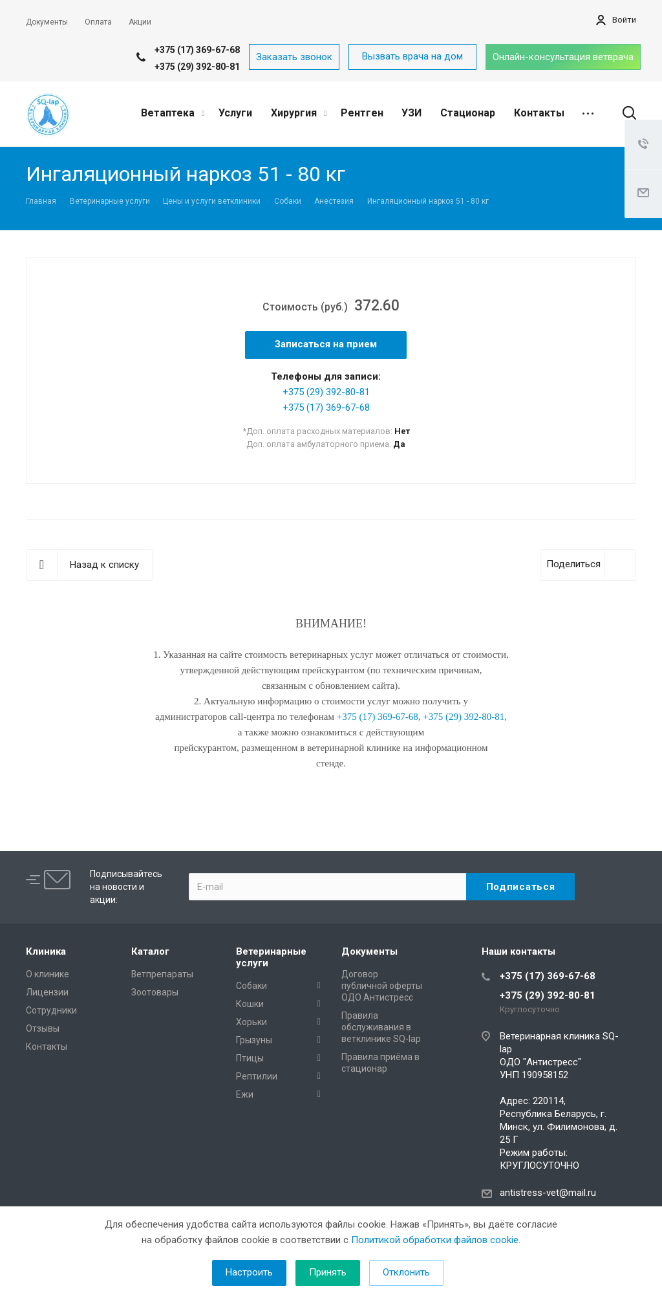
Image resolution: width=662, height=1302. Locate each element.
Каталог (150, 951)
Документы (369, 951)
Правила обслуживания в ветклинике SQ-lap (381, 1027)
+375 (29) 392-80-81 (197, 66)
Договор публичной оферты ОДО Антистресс (381, 986)
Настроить (249, 1272)
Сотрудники (51, 1010)
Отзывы (42, 1028)
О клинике (47, 974)
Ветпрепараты (162, 974)
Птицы (250, 1058)
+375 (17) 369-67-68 (197, 50)
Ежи (244, 1094)
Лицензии (47, 992)
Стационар (467, 113)
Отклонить (406, 1272)
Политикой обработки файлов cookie (434, 1240)
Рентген (362, 113)
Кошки (250, 1004)
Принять (328, 1272)
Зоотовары (154, 992)
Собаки (251, 986)
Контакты (539, 113)
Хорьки (251, 1022)
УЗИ (411, 113)
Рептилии (256, 1076)
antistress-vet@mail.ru (548, 1193)
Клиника (46, 951)
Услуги (235, 113)
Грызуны (254, 1040)
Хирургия (298, 113)
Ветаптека (172, 113)
